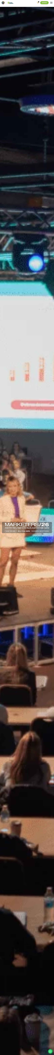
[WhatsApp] (50, 1051)
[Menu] (51, 3)
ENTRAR (44, 2)
